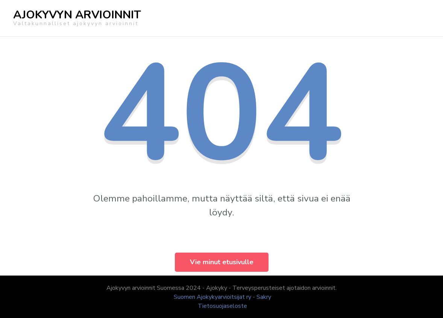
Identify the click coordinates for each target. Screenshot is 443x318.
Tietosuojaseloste (222, 306)
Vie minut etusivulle (221, 262)
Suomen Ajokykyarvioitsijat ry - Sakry (222, 297)
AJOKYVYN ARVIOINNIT (77, 15)
